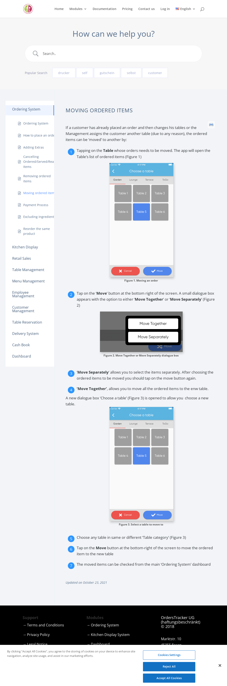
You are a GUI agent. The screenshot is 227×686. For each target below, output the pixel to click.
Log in (165, 9)
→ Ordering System (102, 625)
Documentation (104, 9)
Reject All (169, 672)
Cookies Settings (169, 660)
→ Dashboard (98, 644)
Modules (75, 9)
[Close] (220, 670)
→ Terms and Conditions (43, 625)
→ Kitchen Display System (108, 634)
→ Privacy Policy (36, 634)
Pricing (127, 9)
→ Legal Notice (35, 644)
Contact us (146, 9)
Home (59, 9)
